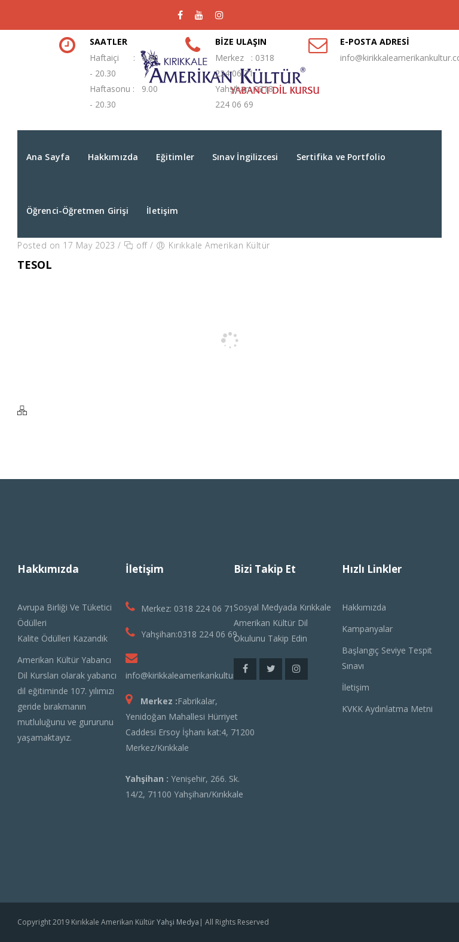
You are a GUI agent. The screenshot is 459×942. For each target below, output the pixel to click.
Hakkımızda (113, 156)
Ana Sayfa (48, 156)
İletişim (162, 210)
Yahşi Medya (178, 922)
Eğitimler (175, 156)
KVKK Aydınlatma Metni (387, 708)
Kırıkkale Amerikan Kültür (219, 245)
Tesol (34, 264)
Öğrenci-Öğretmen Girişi (77, 210)
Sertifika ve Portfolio (340, 156)
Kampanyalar (367, 628)
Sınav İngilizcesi (245, 156)
